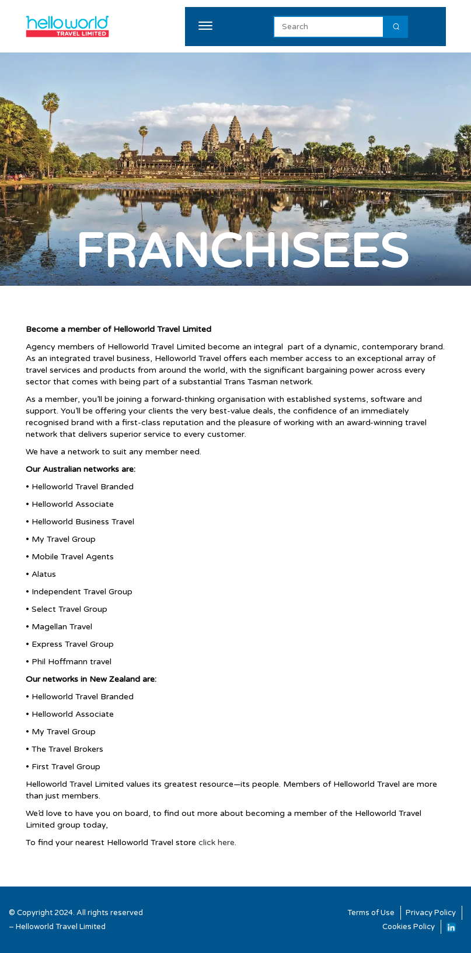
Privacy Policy (431, 912)
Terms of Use (371, 912)
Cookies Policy (408, 926)
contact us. (132, 825)
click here (216, 842)
